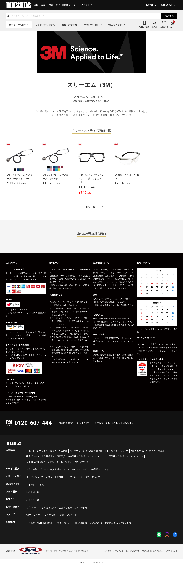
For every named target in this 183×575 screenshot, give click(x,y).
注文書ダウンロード (67, 515)
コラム (40, 484)
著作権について (171, 551)
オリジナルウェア (34, 477)
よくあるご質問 (49, 507)
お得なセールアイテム (37, 451)
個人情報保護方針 (133, 551)
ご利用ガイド (32, 507)
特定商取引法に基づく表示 (118, 523)
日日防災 (61, 456)
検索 (169, 16)
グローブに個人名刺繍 (50, 469)
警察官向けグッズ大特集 (77, 462)
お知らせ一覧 (32, 500)
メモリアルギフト (93, 477)
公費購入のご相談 (100, 469)
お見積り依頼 (65, 507)
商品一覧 (90, 207)
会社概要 (30, 523)
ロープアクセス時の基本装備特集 (86, 451)
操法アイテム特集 (58, 451)
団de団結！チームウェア (116, 451)
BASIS (161, 451)
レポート (30, 484)
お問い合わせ (80, 507)
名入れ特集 (31, 469)
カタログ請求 (48, 515)
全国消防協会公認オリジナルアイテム (125, 456)
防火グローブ (32, 456)
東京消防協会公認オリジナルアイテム (86, 456)
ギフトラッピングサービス (76, 469)
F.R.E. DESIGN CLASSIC (143, 451)
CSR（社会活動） (46, 523)
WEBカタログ (33, 515)
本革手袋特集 (48, 456)
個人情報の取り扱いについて (89, 523)
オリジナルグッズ (74, 477)
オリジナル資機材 (54, 477)
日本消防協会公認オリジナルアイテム (44, 462)
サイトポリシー (64, 523)
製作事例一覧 (32, 492)
